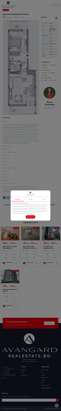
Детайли (30, 199)
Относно (44, 199)
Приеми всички (30, 217)
